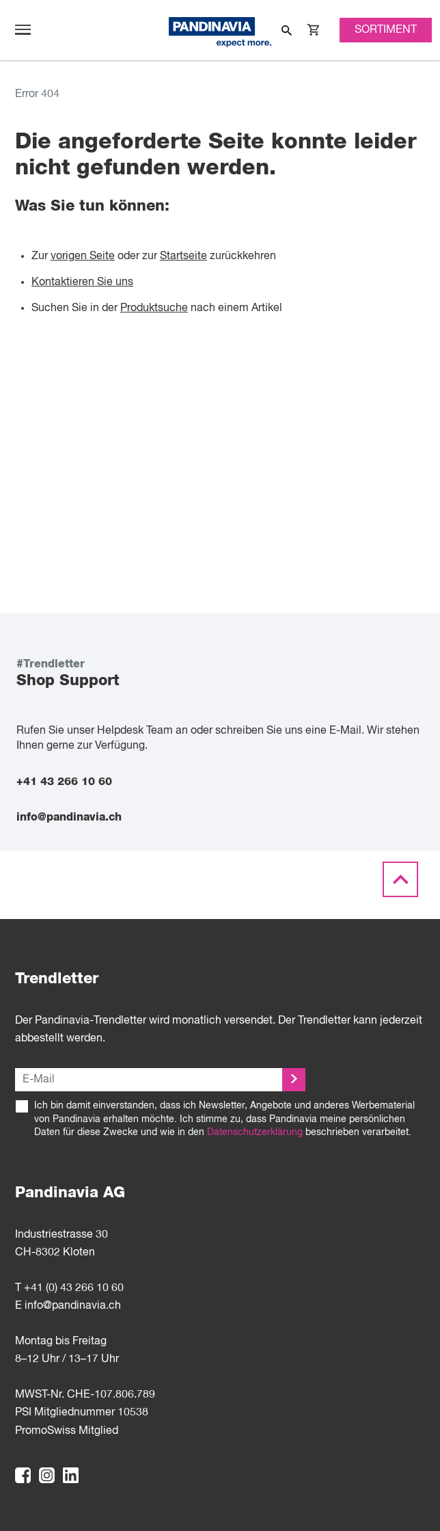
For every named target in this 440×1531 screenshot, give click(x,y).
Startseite (183, 256)
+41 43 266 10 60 (64, 781)
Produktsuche (154, 308)
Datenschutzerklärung (255, 1132)
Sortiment (386, 30)
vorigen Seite (83, 256)
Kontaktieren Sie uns (82, 282)
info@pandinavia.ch (69, 817)
